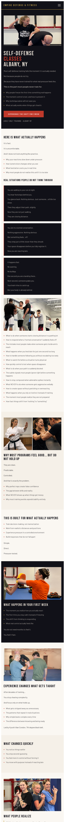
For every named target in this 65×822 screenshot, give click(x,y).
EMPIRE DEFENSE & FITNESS (20, 5)
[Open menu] (59, 5)
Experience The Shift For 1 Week (23, 114)
